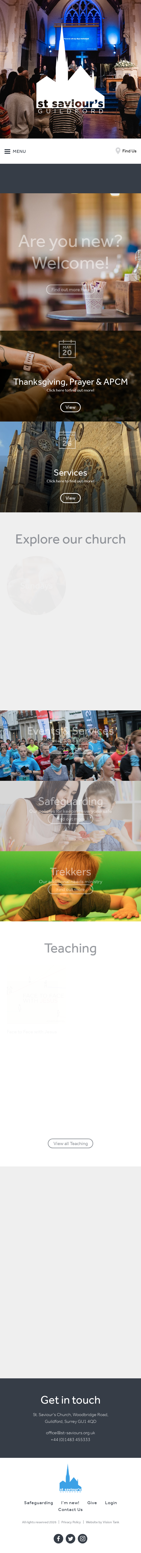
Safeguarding (38, 1502)
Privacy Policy (71, 1522)
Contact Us (70, 1509)
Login (111, 1502)
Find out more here (70, 289)
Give (92, 1502)
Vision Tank (111, 1522)
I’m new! (70, 1502)
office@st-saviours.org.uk (70, 1432)
